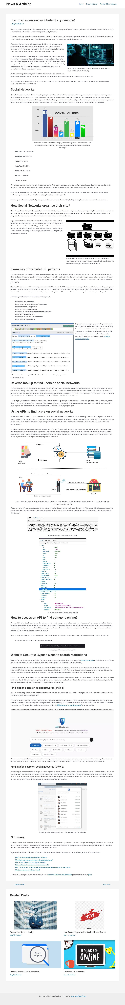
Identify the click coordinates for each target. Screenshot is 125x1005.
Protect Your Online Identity (22, 932)
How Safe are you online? (75, 971)
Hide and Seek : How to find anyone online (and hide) (33, 865)
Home (81, 4)
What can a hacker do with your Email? (28, 870)
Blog (13, 24)
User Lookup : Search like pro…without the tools (31, 862)
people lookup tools (87, 660)
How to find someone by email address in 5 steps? (32, 857)
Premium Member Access (108, 4)
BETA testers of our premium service (69, 705)
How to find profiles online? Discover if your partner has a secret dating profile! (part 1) (44, 867)
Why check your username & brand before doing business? (34, 860)
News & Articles (18, 4)
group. (91, 875)
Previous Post (19, 885)
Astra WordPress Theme (78, 996)
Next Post (107, 885)
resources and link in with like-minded (60, 875)
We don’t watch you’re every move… (25, 971)
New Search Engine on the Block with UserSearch (86, 932)
